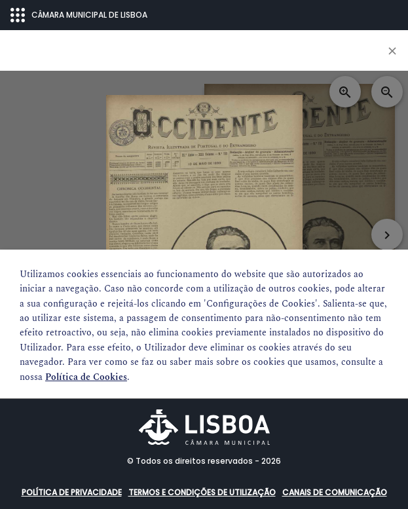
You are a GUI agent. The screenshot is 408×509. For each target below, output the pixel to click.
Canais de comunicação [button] (334, 492)
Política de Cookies (86, 377)
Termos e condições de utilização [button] (202, 492)
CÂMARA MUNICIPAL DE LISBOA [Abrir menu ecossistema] (78, 15)
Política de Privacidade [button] (72, 492)
